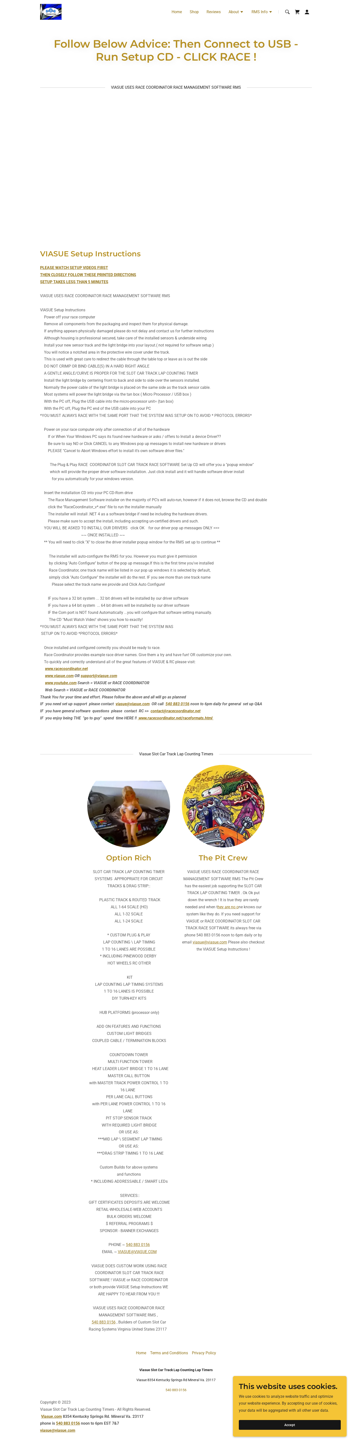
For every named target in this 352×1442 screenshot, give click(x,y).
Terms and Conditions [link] (169, 1353)
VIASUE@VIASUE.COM (137, 1251)
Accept (297, 1424)
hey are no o (228, 907)
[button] (236, 12)
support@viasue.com (99, 675)
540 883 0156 (138, 1244)
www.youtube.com (61, 683)
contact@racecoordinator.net (175, 711)
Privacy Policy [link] (204, 1353)
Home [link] (177, 12)
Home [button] (141, 1353)
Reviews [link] (214, 12)
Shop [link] (194, 12)
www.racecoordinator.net (66, 668)
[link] (51, 11)
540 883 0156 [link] (176, 1390)
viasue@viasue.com (133, 704)
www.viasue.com (59, 675)
